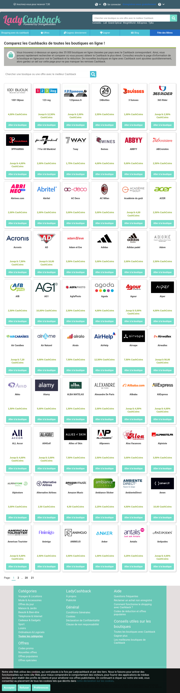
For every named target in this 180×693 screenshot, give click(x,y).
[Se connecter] (112, 4)
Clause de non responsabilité (82, 624)
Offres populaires (28, 656)
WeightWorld (129, 23)
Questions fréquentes (126, 596)
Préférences (41, 687)
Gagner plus (120, 635)
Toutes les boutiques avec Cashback (134, 631)
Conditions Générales (78, 612)
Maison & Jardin (27, 608)
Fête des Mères (165, 32)
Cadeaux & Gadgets (29, 620)
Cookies (70, 616)
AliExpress (142, 23)
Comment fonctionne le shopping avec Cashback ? (133, 606)
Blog (135, 32)
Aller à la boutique (17, 125)
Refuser (24, 687)
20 (26, 577)
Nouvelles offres (27, 652)
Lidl (105, 23)
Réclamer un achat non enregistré (133, 600)
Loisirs (22, 628)
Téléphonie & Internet (30, 616)
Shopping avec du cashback (15, 32)
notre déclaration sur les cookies (95, 680)
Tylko (151, 23)
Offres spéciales (27, 660)
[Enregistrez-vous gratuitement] (139, 4)
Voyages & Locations (30, 596)
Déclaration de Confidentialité (82, 620)
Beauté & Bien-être (28, 612)
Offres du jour (26, 604)
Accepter (9, 687)
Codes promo (26, 648)
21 (32, 577)
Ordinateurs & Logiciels (31, 632)
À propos (71, 596)
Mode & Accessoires (30, 600)
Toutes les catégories (30, 636)
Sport (21, 624)
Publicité (71, 600)
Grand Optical (115, 23)
